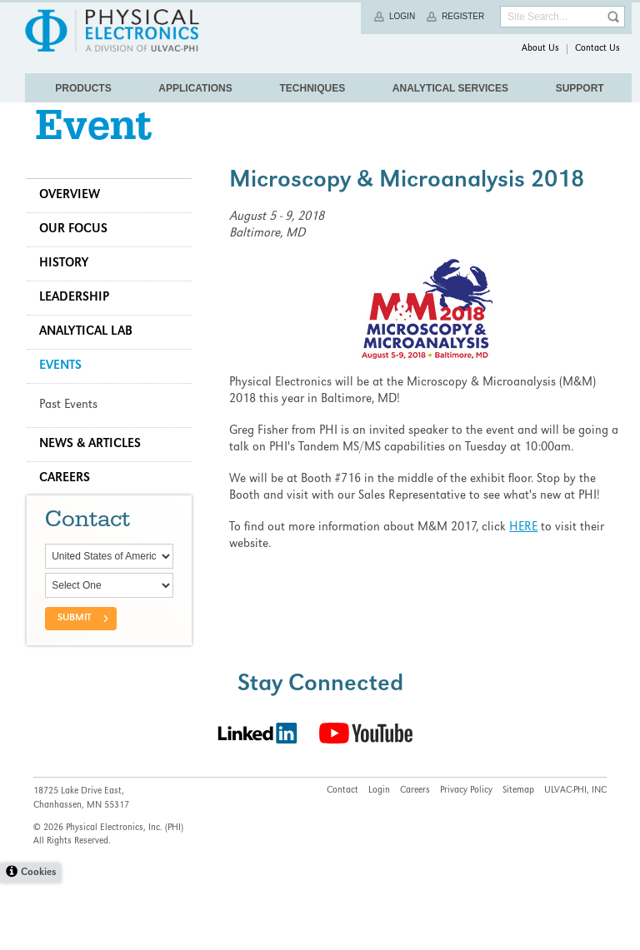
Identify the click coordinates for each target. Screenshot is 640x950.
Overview (76, 221)
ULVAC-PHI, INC (575, 858)
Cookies (38, 940)
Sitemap (518, 858)
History (70, 289)
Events (67, 392)
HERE (526, 553)
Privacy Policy (466, 858)
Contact (342, 858)
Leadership (81, 324)
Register (463, 16)
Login (402, 16)
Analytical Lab (92, 358)
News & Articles (97, 470)
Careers (71, 504)
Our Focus (80, 255)
